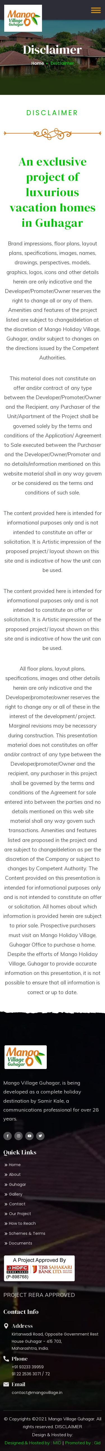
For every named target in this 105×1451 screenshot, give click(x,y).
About (12, 1174)
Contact (14, 1204)
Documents (17, 1243)
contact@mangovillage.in (37, 1392)
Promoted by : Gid (83, 1442)
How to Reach (19, 1223)
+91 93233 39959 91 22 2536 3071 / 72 (31, 1370)
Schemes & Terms (24, 1233)
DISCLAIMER (68, 1426)
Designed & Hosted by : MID (32, 1442)
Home (37, 63)
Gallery (12, 1194)
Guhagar (14, 1185)
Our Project (17, 1214)
